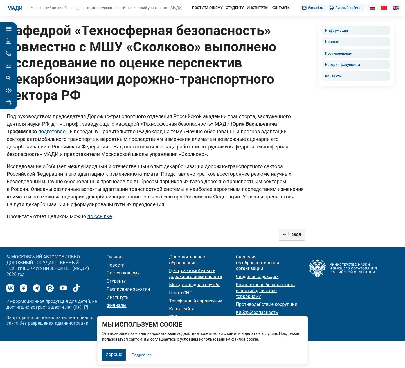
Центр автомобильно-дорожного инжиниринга (195, 273)
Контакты (333, 76)
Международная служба (194, 284)
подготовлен (53, 131)
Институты (118, 297)
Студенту (116, 281)
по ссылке (99, 216)
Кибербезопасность (257, 312)
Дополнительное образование (187, 259)
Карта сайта (181, 308)
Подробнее (142, 355)
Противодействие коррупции (267, 304)
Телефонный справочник (195, 301)
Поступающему (338, 53)
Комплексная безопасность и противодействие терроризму (265, 290)
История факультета (342, 64)
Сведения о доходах (257, 276)
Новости (332, 41)
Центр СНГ (180, 292)
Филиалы (116, 305)
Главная (115, 256)
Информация (336, 30)
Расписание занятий (128, 289)
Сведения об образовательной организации (257, 262)
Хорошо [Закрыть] (114, 354)
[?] (86, 307)
